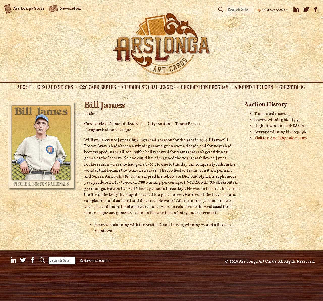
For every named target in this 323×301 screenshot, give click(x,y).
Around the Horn (254, 86)
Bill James (104, 105)
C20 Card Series (97, 86)
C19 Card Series (55, 86)
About (24, 86)
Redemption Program (204, 86)
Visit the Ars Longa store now (280, 138)
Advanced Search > (274, 10)
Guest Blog (292, 86)
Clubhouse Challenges (148, 86)
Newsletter (64, 8)
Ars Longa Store (24, 8)
